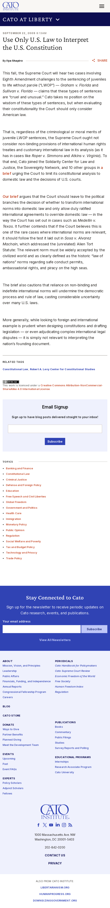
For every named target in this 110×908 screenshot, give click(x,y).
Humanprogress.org (55, 894)
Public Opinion (15, 530)
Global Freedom (16, 502)
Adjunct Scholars (13, 788)
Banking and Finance (19, 468)
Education (12, 490)
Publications (65, 722)
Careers (8, 697)
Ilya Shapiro (14, 60)
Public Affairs (11, 676)
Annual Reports (12, 686)
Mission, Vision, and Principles (21, 665)
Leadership (10, 671)
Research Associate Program (73, 767)
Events (8, 754)
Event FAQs (10, 769)
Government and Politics (21, 507)
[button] (55, 19)
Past (5, 764)
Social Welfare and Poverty (23, 541)
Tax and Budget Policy (20, 547)
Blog (6, 706)
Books (59, 727)
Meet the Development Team (21, 745)
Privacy (55, 863)
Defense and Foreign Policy (23, 485)
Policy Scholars (12, 783)
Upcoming (9, 758)
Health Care (14, 513)
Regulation (13, 535)
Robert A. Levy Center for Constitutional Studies (62, 369)
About (8, 661)
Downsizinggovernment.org (55, 900)
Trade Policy (14, 558)
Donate (8, 725)
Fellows (7, 793)
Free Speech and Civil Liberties (26, 496)
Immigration (13, 518)
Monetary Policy (16, 524)
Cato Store (11, 715)
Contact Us (55, 855)
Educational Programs (73, 757)
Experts (9, 778)
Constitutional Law (18, 473)
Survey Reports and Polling (72, 748)
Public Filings (63, 737)
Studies (59, 743)
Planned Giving (12, 740)
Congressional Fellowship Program (24, 692)
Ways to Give (11, 729)
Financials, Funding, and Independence (27, 681)
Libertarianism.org (55, 887)
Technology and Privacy (21, 552)
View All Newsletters (55, 640)
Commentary (63, 732)
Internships (62, 762)
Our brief (10, 196)
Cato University (64, 772)
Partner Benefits (13, 734)
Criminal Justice (16, 479)
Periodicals (64, 661)
